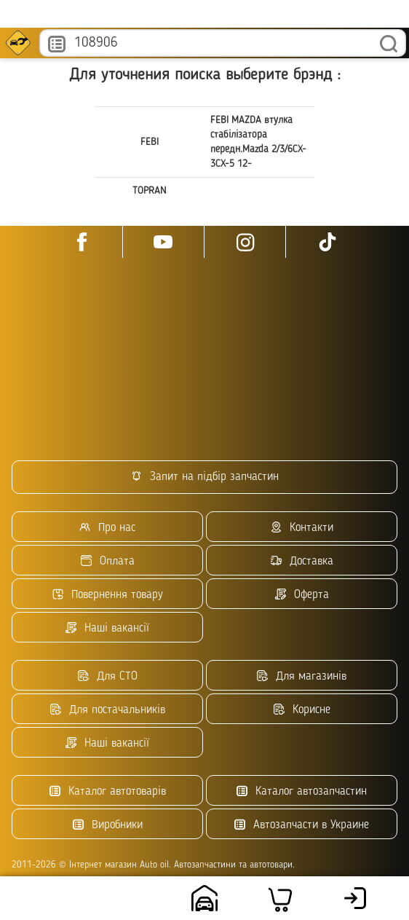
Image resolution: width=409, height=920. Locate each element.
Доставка (302, 561)
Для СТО (108, 676)
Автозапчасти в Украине (301, 825)
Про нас (107, 528)
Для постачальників (107, 710)
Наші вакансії (107, 628)
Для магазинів (301, 676)
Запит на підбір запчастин (205, 477)
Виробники (108, 825)
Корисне (302, 710)
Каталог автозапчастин (302, 791)
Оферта (302, 595)
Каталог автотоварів (107, 791)
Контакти (302, 528)
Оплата (108, 561)
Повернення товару (107, 595)
